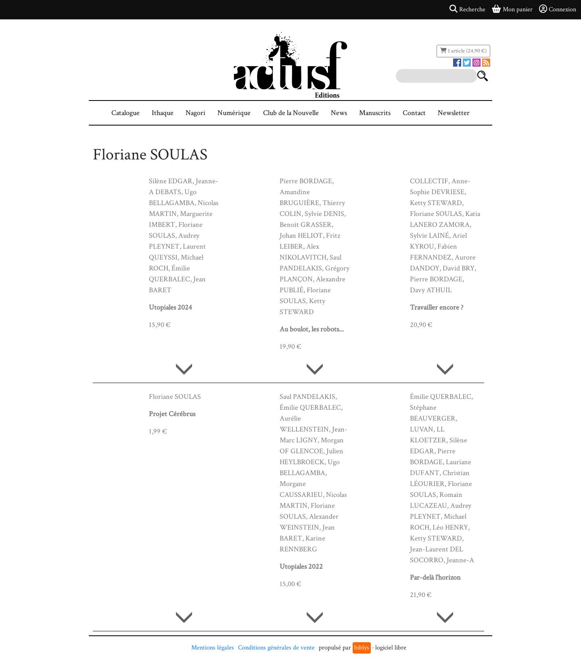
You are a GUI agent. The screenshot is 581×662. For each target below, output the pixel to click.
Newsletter (454, 112)
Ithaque (162, 112)
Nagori (195, 112)
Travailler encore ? (436, 307)
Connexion (557, 9)
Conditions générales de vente (276, 647)
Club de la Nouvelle (291, 112)
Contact (414, 112)
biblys (361, 647)
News (339, 112)
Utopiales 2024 (170, 307)
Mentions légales (212, 647)
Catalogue (125, 112)
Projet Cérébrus (172, 414)
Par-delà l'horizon (435, 577)
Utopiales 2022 (301, 566)
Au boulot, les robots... (312, 329)
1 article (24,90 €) (463, 50)
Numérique (234, 112)
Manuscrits (375, 112)
